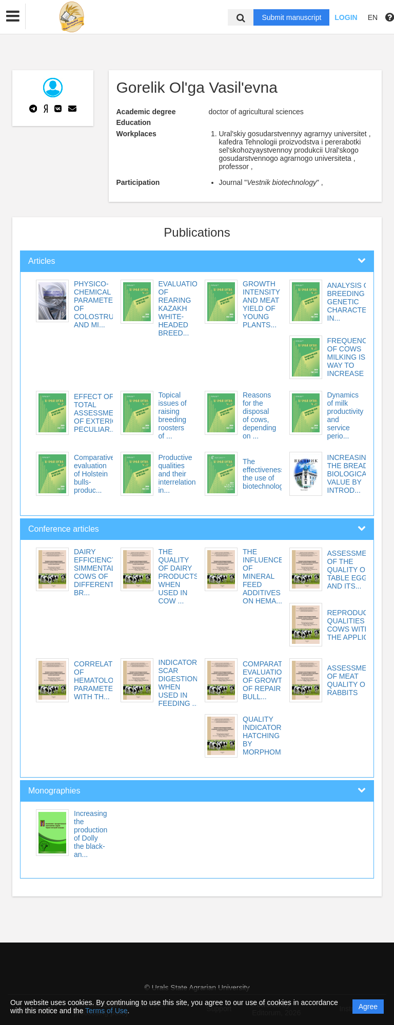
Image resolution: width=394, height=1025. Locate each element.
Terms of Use (106, 1011)
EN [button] (373, 17)
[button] (13, 16)
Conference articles (63, 529)
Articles (41, 261)
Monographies (54, 790)
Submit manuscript (291, 17)
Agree (368, 1006)
